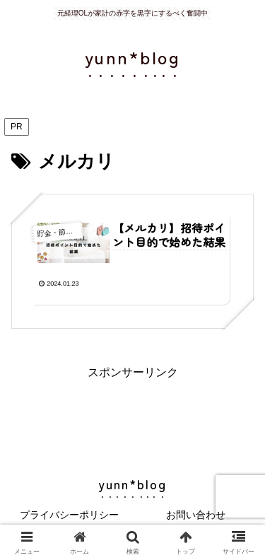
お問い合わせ (195, 514)
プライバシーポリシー (69, 514)
